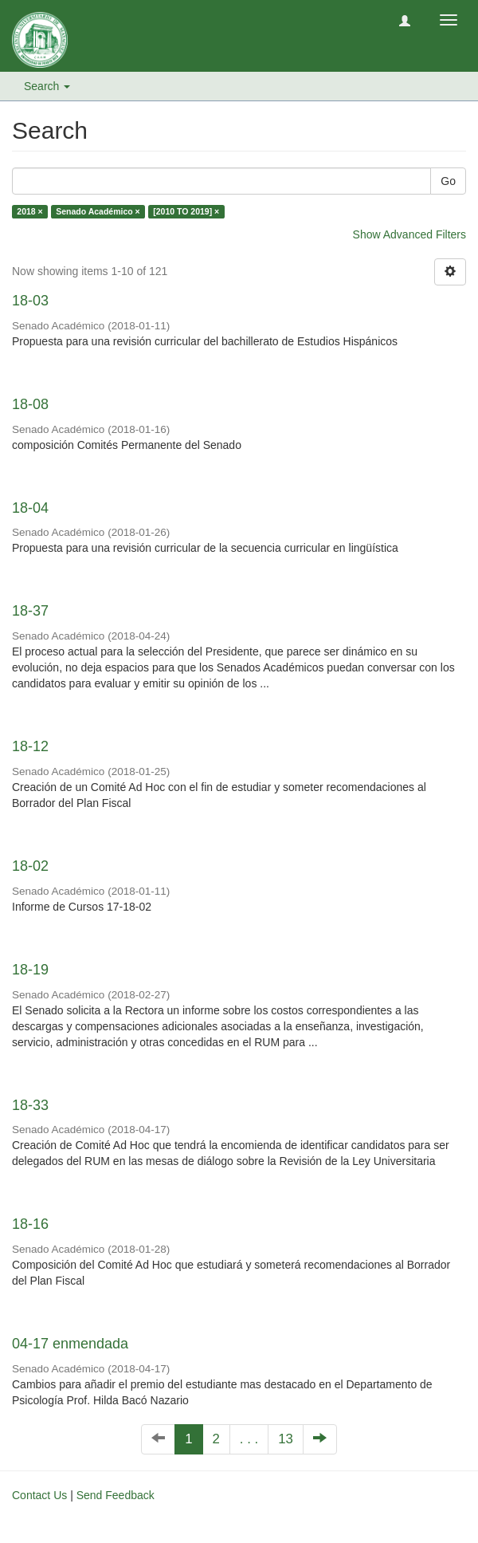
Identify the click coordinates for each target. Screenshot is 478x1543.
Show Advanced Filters (409, 234)
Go (448, 181)
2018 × (29, 211)
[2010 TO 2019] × (186, 211)
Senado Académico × (98, 211)
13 (285, 1439)
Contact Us (39, 1495)
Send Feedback (115, 1495)
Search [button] (47, 86)
